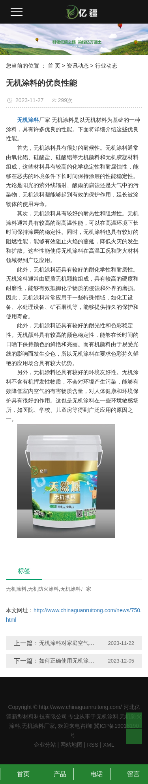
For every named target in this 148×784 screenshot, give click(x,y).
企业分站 (45, 745)
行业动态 (106, 65)
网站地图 (71, 745)
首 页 (54, 65)
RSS (92, 745)
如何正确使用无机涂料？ (69, 660)
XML (108, 745)
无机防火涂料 (43, 589)
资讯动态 (78, 65)
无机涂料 (16, 589)
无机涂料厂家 (75, 589)
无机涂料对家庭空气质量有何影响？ (69, 643)
